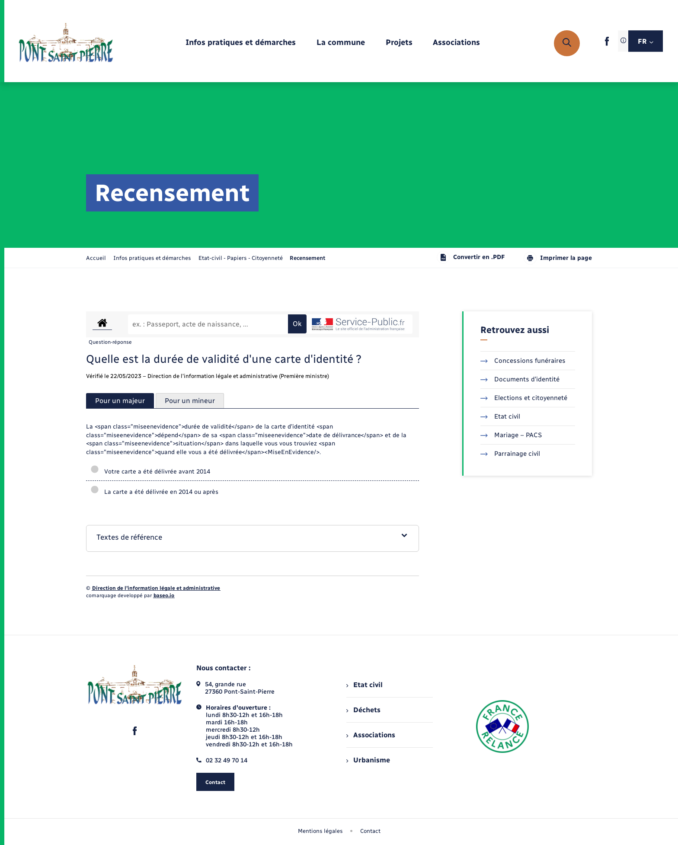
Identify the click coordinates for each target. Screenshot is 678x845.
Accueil (96, 258)
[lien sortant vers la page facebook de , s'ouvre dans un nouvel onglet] (607, 44)
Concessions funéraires (523, 361)
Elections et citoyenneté (523, 398)
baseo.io (164, 595)
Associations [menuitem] (370, 735)
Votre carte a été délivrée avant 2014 (150, 471)
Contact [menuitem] (370, 831)
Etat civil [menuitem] (364, 685)
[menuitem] (240, 43)
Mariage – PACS (511, 435)
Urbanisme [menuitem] (368, 760)
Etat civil (500, 416)
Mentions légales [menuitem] (320, 831)
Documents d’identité (520, 379)
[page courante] (307, 258)
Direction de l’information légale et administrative (156, 588)
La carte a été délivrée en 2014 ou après (154, 492)
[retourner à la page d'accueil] (66, 43)
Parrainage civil (510, 454)
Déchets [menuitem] (363, 710)
